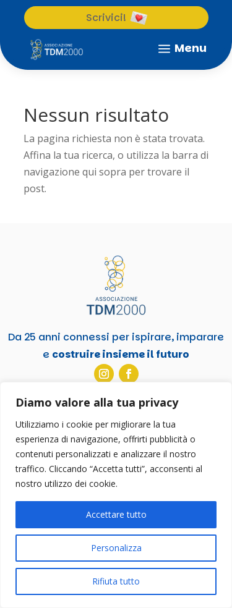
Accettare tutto (116, 514)
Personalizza (116, 548)
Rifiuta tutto (116, 581)
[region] (116, 495)
